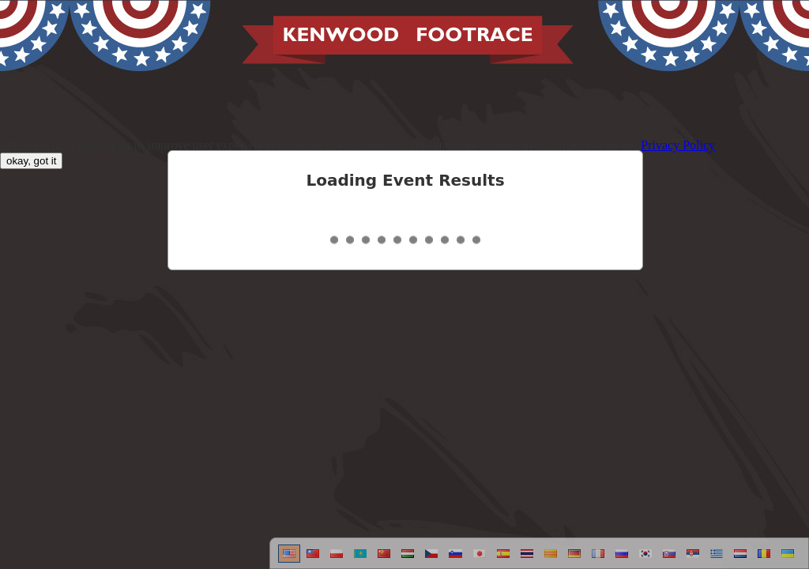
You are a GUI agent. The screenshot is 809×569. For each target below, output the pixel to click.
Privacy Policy (678, 145)
